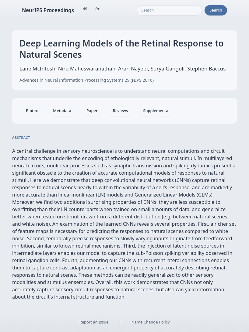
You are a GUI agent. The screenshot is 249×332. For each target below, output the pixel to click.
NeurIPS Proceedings (48, 10)
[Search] (169, 10)
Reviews (120, 110)
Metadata (62, 110)
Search (215, 10)
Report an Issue (94, 322)
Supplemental (156, 110)
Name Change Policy (151, 322)
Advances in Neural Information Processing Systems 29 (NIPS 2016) (86, 80)
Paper (91, 110)
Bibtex (32, 110)
